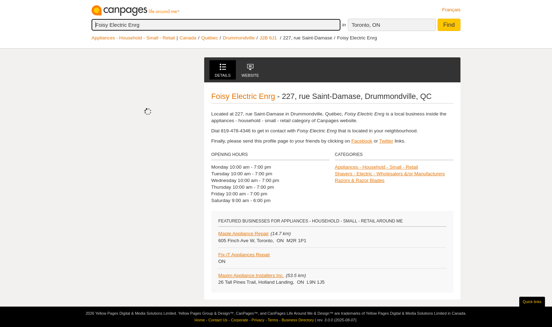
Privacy (258, 320)
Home (200, 320)
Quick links (532, 302)
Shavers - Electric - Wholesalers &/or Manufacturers (390, 173)
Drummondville (239, 37)
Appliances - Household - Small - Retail (133, 37)
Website (250, 70)
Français (451, 9)
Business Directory (298, 320)
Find (449, 24)
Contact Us (217, 320)
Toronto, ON (366, 25)
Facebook (361, 141)
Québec (209, 37)
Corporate (239, 320)
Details (223, 70)
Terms (273, 320)
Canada (188, 37)
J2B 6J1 (268, 37)
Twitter (386, 141)
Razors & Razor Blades (359, 180)
